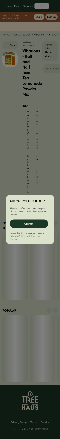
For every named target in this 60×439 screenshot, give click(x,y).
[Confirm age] (29, 224)
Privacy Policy (17, 236)
